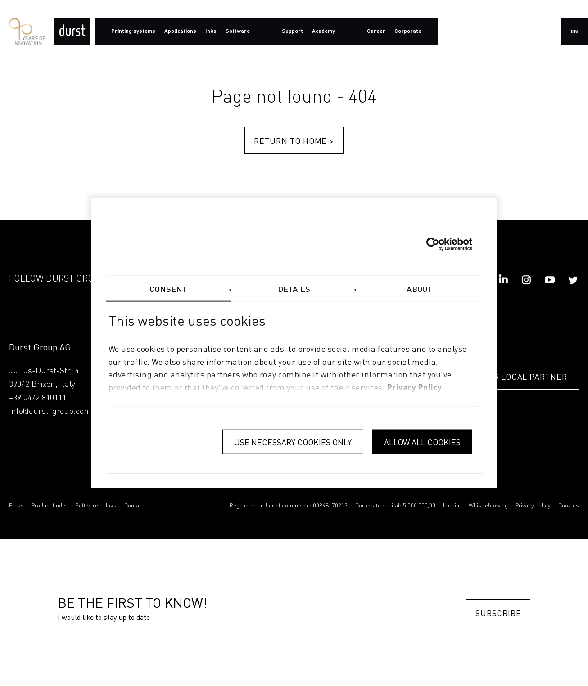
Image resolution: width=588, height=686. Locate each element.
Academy (323, 31)
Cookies (568, 506)
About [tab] (419, 289)
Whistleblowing (488, 506)
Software (86, 506)
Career (376, 31)
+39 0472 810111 (37, 398)
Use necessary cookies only (293, 441)
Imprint (452, 506)
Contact (134, 506)
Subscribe (498, 613)
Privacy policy (533, 506)
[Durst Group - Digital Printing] (72, 31)
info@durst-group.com (50, 412)
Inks (111, 506)
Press (16, 506)
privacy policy (414, 388)
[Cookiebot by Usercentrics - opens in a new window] (433, 244)
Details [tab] (294, 289)
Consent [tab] (168, 289)
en (574, 32)
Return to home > (294, 140)
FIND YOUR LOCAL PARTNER (511, 377)
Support (292, 31)
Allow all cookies (422, 441)
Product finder (50, 506)
